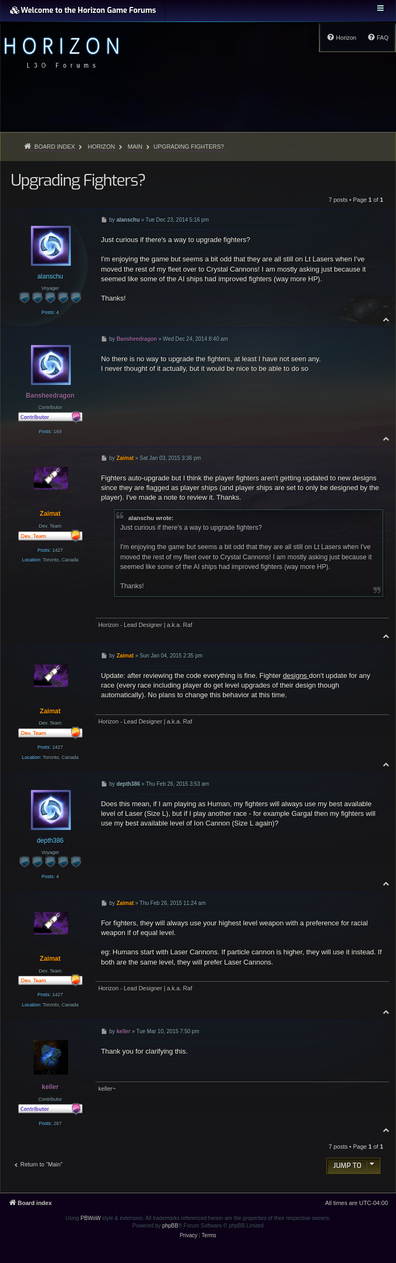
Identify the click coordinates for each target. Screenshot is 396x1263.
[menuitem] (377, 37)
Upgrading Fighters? (189, 146)
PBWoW (90, 1218)
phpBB (170, 1226)
